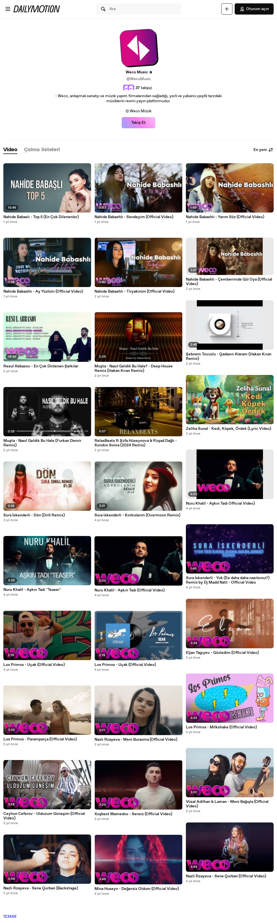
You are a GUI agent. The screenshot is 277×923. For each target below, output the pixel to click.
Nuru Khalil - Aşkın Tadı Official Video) (220, 503)
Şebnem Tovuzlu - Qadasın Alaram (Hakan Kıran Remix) (228, 356)
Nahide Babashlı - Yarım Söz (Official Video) (225, 217)
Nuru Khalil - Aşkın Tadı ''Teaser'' (32, 590)
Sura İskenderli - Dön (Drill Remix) (34, 515)
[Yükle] (226, 9)
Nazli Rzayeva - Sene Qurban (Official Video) (226, 876)
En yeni (263, 150)
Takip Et (138, 122)
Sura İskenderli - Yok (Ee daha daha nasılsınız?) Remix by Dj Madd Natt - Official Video (227, 580)
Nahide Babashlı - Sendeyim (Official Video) (133, 217)
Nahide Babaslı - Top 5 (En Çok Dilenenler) (41, 217)
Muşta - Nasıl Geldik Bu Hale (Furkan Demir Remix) (42, 443)
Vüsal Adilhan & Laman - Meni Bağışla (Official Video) (227, 804)
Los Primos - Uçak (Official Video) (34, 665)
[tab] (10, 149)
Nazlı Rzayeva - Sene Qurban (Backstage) (40, 888)
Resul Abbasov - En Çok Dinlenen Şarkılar (40, 366)
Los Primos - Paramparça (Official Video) (40, 739)
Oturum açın (254, 9)
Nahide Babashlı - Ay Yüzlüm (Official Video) (43, 291)
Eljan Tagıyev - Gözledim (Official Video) (222, 653)
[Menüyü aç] (7, 9)
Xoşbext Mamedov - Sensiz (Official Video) (133, 814)
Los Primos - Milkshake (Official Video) (221, 727)
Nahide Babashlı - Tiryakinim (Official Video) (134, 291)
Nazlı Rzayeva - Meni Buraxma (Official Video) (135, 739)
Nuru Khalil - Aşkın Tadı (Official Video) (129, 590)
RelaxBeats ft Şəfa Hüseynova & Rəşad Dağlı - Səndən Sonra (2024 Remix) (135, 443)
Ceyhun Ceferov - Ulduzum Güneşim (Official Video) (44, 816)
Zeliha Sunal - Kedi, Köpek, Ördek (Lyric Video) (228, 428)
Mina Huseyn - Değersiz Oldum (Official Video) (136, 889)
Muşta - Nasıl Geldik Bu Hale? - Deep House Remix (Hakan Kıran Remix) (133, 368)
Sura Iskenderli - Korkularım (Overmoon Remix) (137, 515)
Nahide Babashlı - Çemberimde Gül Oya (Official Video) (229, 281)
